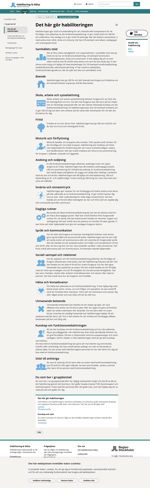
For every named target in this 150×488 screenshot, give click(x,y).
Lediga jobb (82, 454)
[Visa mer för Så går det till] (3, 24)
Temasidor (42, 422)
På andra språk (44, 409)
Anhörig (33, 11)
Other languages (81, 11)
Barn (18, 11)
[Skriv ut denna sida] (116, 24)
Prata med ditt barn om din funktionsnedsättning (16, 37)
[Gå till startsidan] (25, 5)
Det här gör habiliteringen (12, 30)
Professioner (12, 43)
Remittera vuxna (11, 53)
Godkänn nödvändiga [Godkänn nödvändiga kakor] (42, 480)
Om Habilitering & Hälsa (88, 450)
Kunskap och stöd (57, 11)
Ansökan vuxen (10, 19)
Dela (40, 432)
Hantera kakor (67, 480)
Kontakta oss (15, 456)
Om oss (70, 11)
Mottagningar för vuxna (13, 48)
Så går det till (10, 24)
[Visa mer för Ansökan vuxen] (3, 19)
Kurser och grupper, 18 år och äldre (14, 59)
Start (12, 11)
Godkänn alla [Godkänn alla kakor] (88, 480)
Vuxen (25, 11)
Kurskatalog (43, 11)
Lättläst (41, 406)
